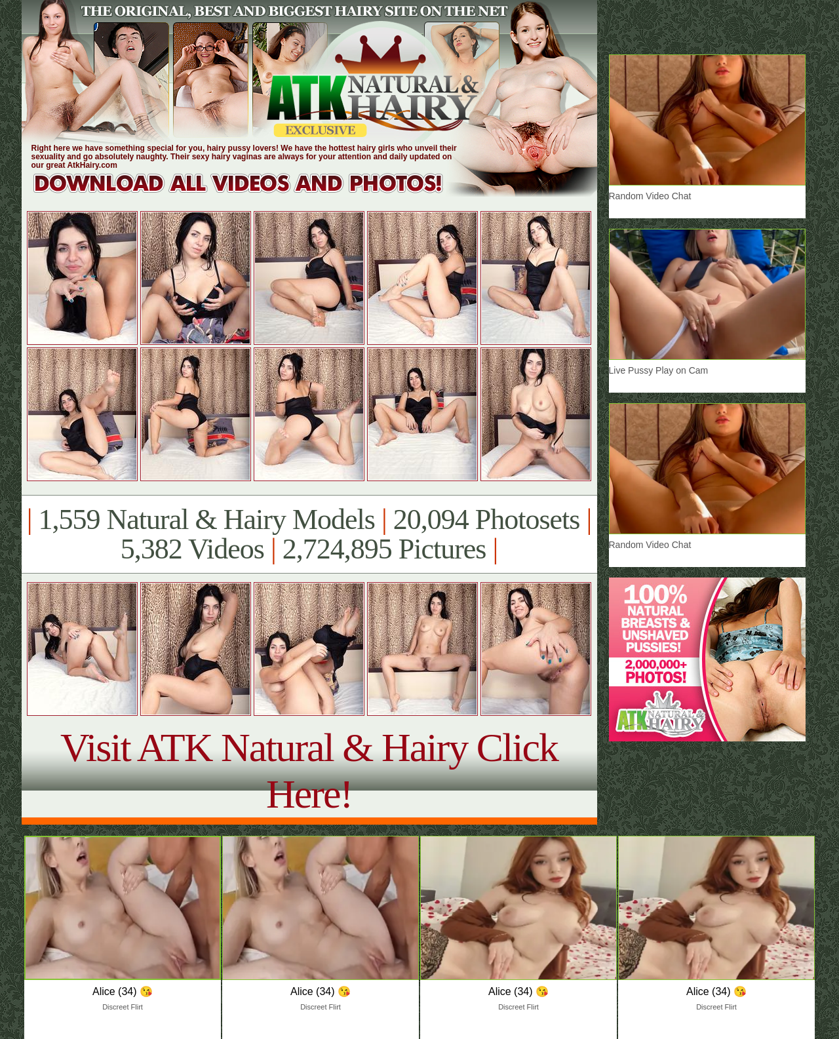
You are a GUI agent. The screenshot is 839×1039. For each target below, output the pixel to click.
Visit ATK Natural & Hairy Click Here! (309, 770)
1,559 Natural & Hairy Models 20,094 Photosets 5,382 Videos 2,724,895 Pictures (309, 534)
